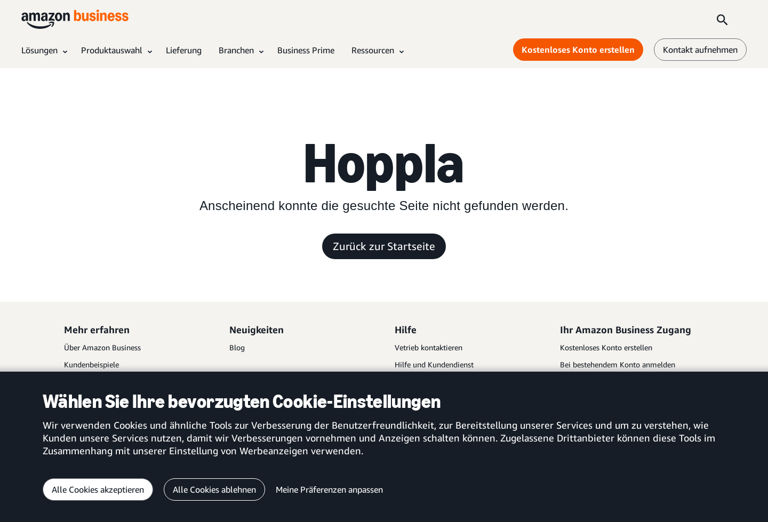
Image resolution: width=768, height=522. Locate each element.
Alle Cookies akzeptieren (98, 489)
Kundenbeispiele (91, 364)
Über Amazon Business (102, 347)
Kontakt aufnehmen (700, 49)
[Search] (722, 19)
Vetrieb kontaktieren (428, 347)
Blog (237, 347)
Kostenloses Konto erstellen (606, 347)
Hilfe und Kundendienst (434, 364)
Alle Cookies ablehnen (214, 489)
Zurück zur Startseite (384, 246)
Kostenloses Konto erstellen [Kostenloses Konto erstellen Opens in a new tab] (578, 49)
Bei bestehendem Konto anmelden (617, 364)
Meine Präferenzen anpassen (329, 489)
